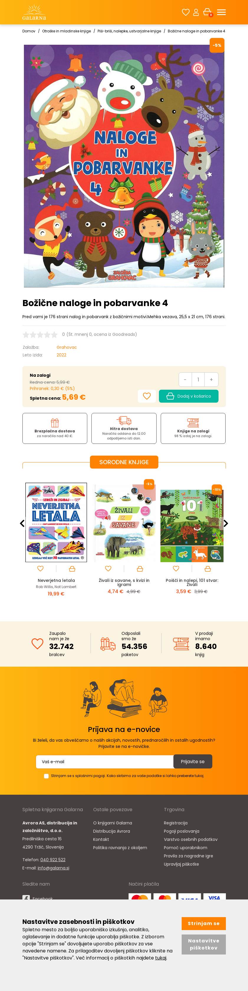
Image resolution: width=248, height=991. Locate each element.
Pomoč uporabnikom (185, 847)
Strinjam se (204, 923)
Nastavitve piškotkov (203, 944)
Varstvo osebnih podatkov (191, 839)
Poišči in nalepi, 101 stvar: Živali (192, 582)
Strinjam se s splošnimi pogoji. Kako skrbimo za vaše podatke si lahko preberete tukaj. (127, 775)
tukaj (160, 958)
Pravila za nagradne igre (188, 856)
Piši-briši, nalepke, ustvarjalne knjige (129, 31)
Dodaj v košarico (188, 396)
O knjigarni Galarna (112, 823)
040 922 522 (52, 859)
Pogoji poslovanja (181, 831)
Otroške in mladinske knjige (66, 31)
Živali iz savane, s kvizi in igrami (124, 582)
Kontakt (101, 839)
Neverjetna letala (56, 580)
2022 (61, 355)
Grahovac (67, 347)
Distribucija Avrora (111, 831)
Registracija (176, 823)
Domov (28, 31)
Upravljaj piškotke (181, 864)
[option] (56, 540)
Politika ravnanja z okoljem (120, 847)
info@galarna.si (53, 868)
